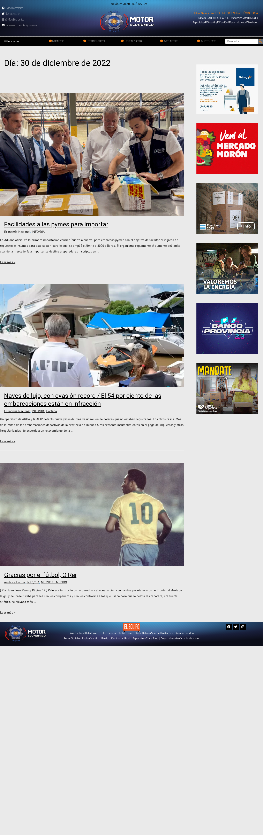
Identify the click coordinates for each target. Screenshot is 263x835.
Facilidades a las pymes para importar (56, 224)
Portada (51, 411)
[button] (226, 13)
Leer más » (7, 262)
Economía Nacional (17, 231)
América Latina (14, 582)
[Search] (260, 41)
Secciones (12, 41)
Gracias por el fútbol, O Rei (40, 574)
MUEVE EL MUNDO (54, 582)
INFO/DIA (38, 231)
